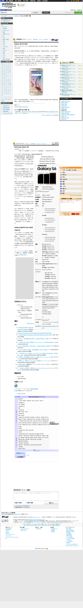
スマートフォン (23, 161)
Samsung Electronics (47, 186)
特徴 (33, 63)
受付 (25, 101)
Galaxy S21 (64, 108)
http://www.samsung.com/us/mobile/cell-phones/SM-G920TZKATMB (34, 333)
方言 (4, 57)
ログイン (68, 0)
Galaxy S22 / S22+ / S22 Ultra (29, 424)
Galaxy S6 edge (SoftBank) (67, 114)
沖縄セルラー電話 (25, 310)
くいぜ (64, 186)
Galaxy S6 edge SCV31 (26, 314)
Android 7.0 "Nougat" (50, 253)
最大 (30, 63)
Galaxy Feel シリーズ (67, 94)
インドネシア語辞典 (70, 538)
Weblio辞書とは (9, 528)
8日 (27, 99)
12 (25, 254)
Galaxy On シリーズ (66, 74)
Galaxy (56, 57)
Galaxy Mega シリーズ (67, 83)
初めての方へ (73, 9)
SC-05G (41, 46)
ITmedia (26, 355)
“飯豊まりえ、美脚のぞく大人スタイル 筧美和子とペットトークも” (34, 360)
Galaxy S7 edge (65, 117)
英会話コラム (6, 105)
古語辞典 (39, 0)
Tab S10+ (20, 444)
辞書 (3, 0)
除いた (54, 63)
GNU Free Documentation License (37, 519)
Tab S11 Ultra (21, 448)
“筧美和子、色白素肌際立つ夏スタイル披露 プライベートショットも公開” (35, 357)
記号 (3, 101)
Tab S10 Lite (27, 444)
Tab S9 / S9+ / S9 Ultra (36, 439)
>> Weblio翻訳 (78, 198)
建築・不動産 (6, 39)
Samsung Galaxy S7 (47, 201)
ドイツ (27, 455)
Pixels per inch (53, 306)
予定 (56, 99)
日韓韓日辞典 (32, 0)
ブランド (29, 212)
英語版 (25, 196)
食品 (4, 53)
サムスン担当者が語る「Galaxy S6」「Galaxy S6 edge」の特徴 (33, 346)
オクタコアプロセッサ (47, 59)
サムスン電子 (30, 51)
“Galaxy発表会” (22, 364)
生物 (4, 51)
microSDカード (22, 191)
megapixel (46, 281)
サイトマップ (8, 535)
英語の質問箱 (6, 109)
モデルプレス (54, 360)
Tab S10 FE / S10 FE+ (36, 444)
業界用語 (5, 28)
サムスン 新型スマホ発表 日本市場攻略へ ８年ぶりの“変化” (33, 349)
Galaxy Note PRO (65, 101)
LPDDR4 (52, 267)
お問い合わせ (38, 528)
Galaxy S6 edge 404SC (26, 318)
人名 (4, 55)
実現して (30, 61)
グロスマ (34, 55)
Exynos (33, 59)
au (20, 312)
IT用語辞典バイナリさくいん (34, 517)
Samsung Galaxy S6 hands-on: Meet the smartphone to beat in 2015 (35, 334)
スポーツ (5, 50)
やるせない (65, 179)
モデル (20, 64)
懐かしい (64, 188)
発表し (16, 101)
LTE (19, 404)
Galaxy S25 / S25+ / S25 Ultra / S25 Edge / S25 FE (31, 433)
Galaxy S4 (21, 410)
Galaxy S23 (23, 219)
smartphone (51, 189)
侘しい (64, 176)
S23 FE (20, 428)
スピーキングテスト (8, 113)
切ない (64, 172)
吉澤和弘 (17, 243)
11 (24, 254)
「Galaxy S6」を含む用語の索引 (22, 505)
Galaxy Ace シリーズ (67, 77)
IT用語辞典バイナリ (21, 39)
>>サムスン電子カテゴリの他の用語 (50, 115)
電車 (4, 32)
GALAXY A (29, 111)
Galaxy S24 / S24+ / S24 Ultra (26, 430)
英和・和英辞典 (18, 0)
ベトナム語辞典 (69, 541)
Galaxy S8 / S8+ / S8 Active (34, 419)
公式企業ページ (54, 528)
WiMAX (23, 404)
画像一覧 (46, 39)
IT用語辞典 (16, 15)
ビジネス (5, 26)
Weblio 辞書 (75, 0)
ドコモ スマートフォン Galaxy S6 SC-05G (28, 46)
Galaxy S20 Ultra (65, 107)
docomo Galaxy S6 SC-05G (21, 106)
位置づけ (48, 57)
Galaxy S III (22, 406)
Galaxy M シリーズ (66, 68)
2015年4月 (23, 99)
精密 (63, 181)
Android (17, 161)
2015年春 (36, 51)
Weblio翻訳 (68, 532)
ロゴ (15, 217)
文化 (4, 42)
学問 (4, 41)
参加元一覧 (79, 9)
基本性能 (38, 61)
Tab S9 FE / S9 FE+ (23, 441)
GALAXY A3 (24, 111)
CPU (29, 59)
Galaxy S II (21, 402)
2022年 (26, 214)
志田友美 (30, 252)
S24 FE (20, 432)
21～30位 (74, 170)
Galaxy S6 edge (45, 51)
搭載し (54, 59)
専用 (15, 59)
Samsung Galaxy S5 (47, 199)
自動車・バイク (6, 33)
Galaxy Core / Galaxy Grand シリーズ (67, 90)
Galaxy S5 (16, 169)
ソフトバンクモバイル (22, 316)
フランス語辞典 (69, 537)
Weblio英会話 (6, 107)
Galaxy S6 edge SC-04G (26, 306)
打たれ (21, 59)
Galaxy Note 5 (52, 111)
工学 (4, 37)
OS (36, 252)
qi (32, 192)
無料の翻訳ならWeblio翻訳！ (23, 5)
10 (22, 254)
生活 (4, 44)
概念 (63, 193)
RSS (47, 548)
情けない (64, 174)
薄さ (26, 61)
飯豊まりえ (19, 252)
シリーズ (44, 55)
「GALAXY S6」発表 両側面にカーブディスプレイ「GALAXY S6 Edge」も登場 (38, 342)
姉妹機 (56, 55)
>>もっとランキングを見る (76, 195)
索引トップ (30, 39)
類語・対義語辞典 (9, 0)
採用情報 (53, 531)
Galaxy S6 (17, 149)
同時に (20, 101)
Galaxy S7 (63, 116)
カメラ (39, 281)
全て (2, 25)
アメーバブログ (46, 364)
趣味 (4, 48)
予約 (23, 101)
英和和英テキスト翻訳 (21, 490)
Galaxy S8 (63, 119)
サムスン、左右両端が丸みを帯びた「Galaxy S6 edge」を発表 (33, 338)
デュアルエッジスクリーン (44, 63)
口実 (63, 190)
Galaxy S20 (64, 105)
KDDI (22, 243)
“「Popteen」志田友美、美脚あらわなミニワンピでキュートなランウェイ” (36, 368)
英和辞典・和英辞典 (70, 531)
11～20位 (68, 170)
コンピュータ (10, 15)
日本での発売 (52, 99)
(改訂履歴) (37, 520)
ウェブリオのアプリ (25, 528)
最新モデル (50, 55)
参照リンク (17, 105)
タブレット (16, 442)
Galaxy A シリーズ (66, 65)
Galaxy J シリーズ (66, 80)
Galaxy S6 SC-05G (25, 308)
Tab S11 (21, 446)
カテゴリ (37, 450)
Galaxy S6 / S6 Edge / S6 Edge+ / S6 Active (29, 417)
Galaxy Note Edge (18, 174)
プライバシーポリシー (10, 534)
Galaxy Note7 (64, 102)
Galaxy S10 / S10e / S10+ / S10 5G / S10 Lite (31, 420)
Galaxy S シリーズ (66, 71)
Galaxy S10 (64, 104)
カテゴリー (44, 143)
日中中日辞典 (25, 0)
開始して (29, 101)
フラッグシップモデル (39, 57)
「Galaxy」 (39, 55)
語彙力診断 (5, 111)
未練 (63, 183)
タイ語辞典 (68, 539)
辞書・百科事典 (6, 59)
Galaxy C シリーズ (66, 86)
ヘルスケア (5, 46)
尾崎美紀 (25, 252)
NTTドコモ (17, 99)
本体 (18, 61)
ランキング (41, 39)
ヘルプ (81, 0)
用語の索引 (35, 39)
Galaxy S (20, 398)
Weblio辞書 (26, 522)
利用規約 (7, 532)
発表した (55, 51)
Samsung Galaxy (26, 154)
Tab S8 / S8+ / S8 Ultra (23, 439)
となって (32, 64)
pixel (52, 298)
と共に (51, 51)
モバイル (26, 59)
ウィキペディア (20, 143)
